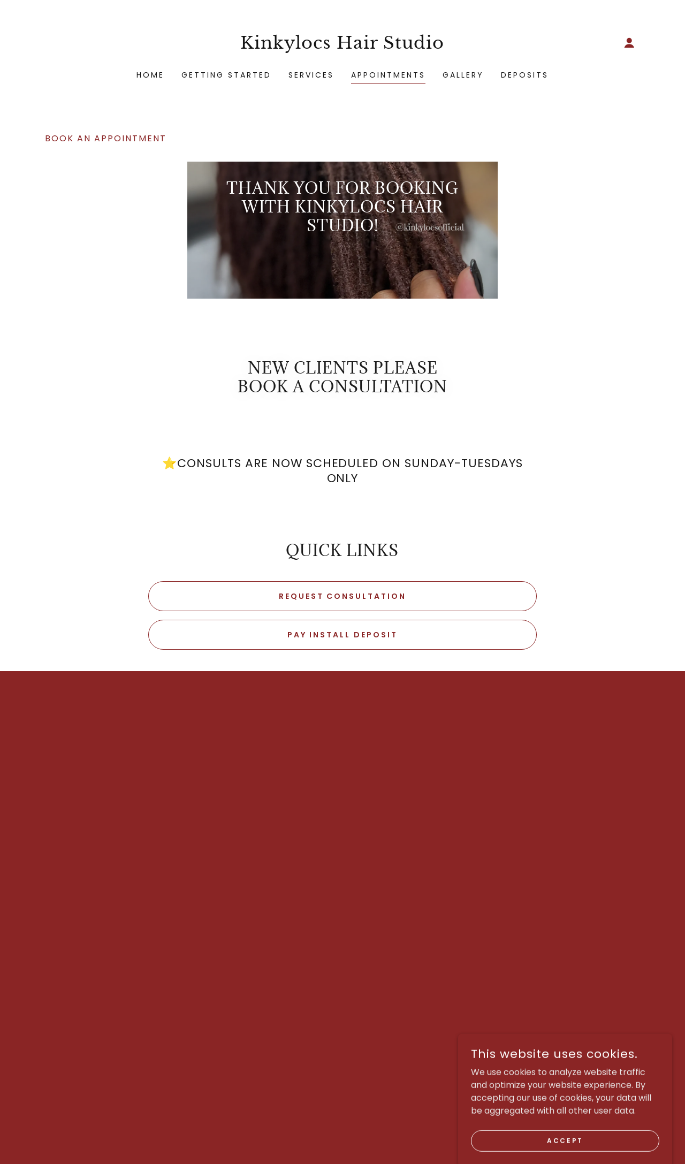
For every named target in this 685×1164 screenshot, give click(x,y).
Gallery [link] (463, 75)
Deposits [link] (525, 75)
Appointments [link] (388, 75)
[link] (343, 46)
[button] (629, 43)
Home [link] (150, 75)
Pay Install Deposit (342, 634)
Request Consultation (343, 596)
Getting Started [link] (226, 75)
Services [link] (311, 75)
